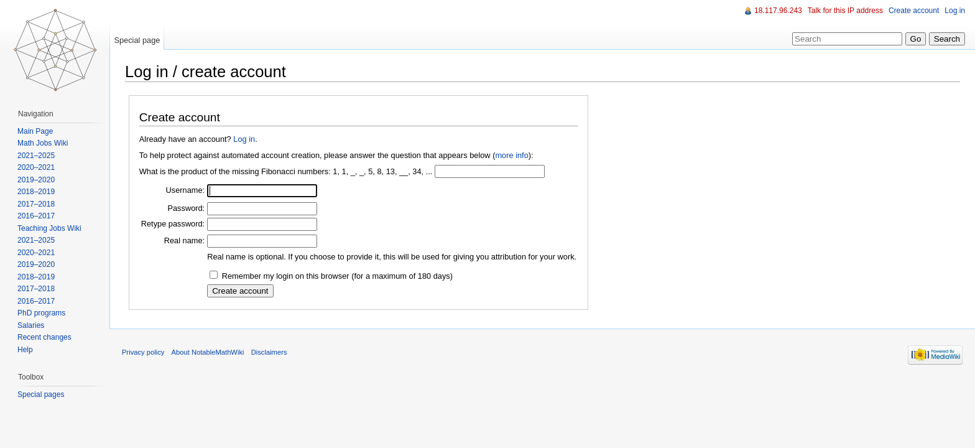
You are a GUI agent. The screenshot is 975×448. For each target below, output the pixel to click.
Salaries (30, 325)
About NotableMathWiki (208, 352)
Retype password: (173, 223)
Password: (186, 208)
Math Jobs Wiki (42, 143)
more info (511, 155)
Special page (137, 40)
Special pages (40, 394)
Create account (914, 10)
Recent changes (44, 337)
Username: (185, 190)
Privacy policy (143, 352)
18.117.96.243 (778, 10)
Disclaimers (269, 352)
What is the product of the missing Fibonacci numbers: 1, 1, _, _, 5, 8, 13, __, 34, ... (286, 171)
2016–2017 (36, 216)
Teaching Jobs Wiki (49, 228)
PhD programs (41, 313)
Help (25, 349)
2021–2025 (36, 155)
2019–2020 (36, 179)
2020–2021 (36, 167)
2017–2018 (36, 204)
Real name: (184, 240)
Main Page (35, 131)
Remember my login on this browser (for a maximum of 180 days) (337, 276)
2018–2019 (36, 191)
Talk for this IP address (845, 10)
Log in (244, 139)
